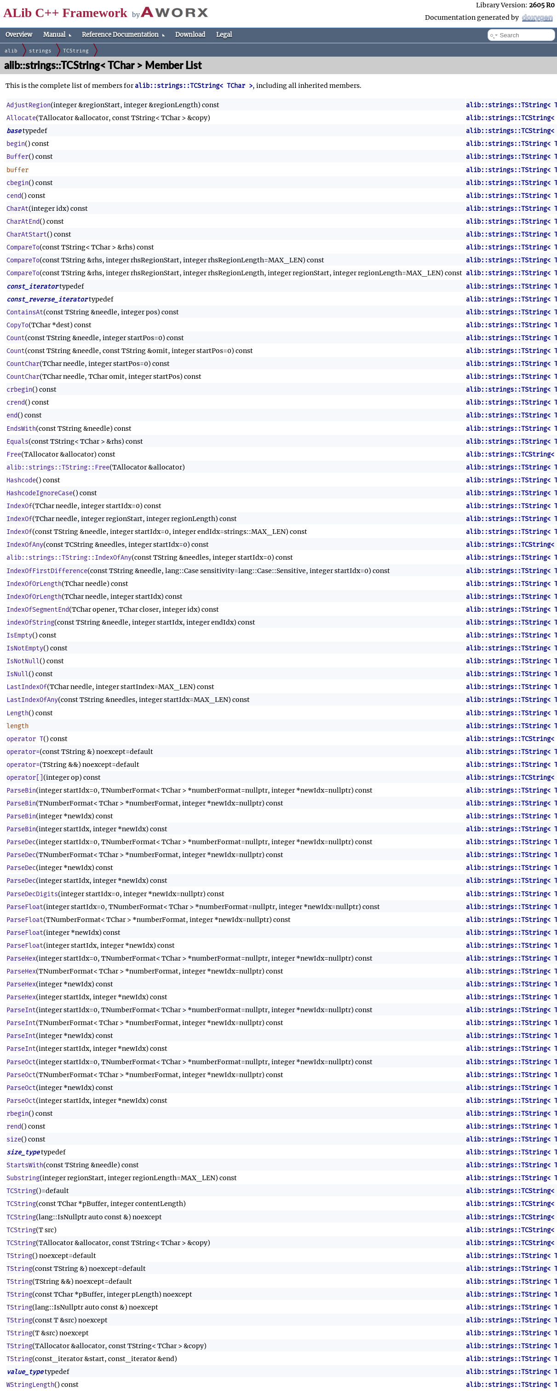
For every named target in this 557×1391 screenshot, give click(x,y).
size (13, 1139)
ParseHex (21, 958)
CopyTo (17, 325)
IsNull (17, 674)
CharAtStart (26, 234)
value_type (24, 1372)
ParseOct (21, 1062)
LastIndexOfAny (32, 700)
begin (15, 144)
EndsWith (21, 429)
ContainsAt (24, 312)
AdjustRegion (28, 105)
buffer (17, 170)
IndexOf (19, 506)
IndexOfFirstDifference (46, 571)
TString (19, 1256)
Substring (23, 1178)
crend (15, 402)
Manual (57, 35)
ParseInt (21, 1010)
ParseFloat (24, 907)
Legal (224, 35)
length (17, 726)
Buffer (17, 157)
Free (13, 454)
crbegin (19, 390)
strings (40, 50)
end (11, 415)
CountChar (23, 364)
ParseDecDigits (32, 894)
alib (11, 50)
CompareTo (23, 247)
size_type (23, 1152)
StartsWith (24, 1165)
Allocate (21, 118)
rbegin (17, 1114)
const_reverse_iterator (46, 299)
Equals (17, 442)
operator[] (24, 778)
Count (15, 338)
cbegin (17, 183)
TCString (76, 50)
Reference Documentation (123, 35)
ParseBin (21, 790)
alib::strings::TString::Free (57, 467)
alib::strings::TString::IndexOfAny (69, 558)
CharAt (17, 209)
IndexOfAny (24, 545)
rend (13, 1126)
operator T (24, 739)
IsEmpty (19, 635)
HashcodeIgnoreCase (39, 493)
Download (190, 35)
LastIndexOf (26, 687)
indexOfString (30, 622)
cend (13, 196)
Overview (19, 35)
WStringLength (30, 1385)
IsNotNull (23, 661)
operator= (23, 752)
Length (17, 713)
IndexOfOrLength (34, 584)
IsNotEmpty (24, 648)
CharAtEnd (23, 222)
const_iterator (32, 286)
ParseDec (21, 842)
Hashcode (21, 480)
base (13, 131)
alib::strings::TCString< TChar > (194, 86)
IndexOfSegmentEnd (37, 610)
